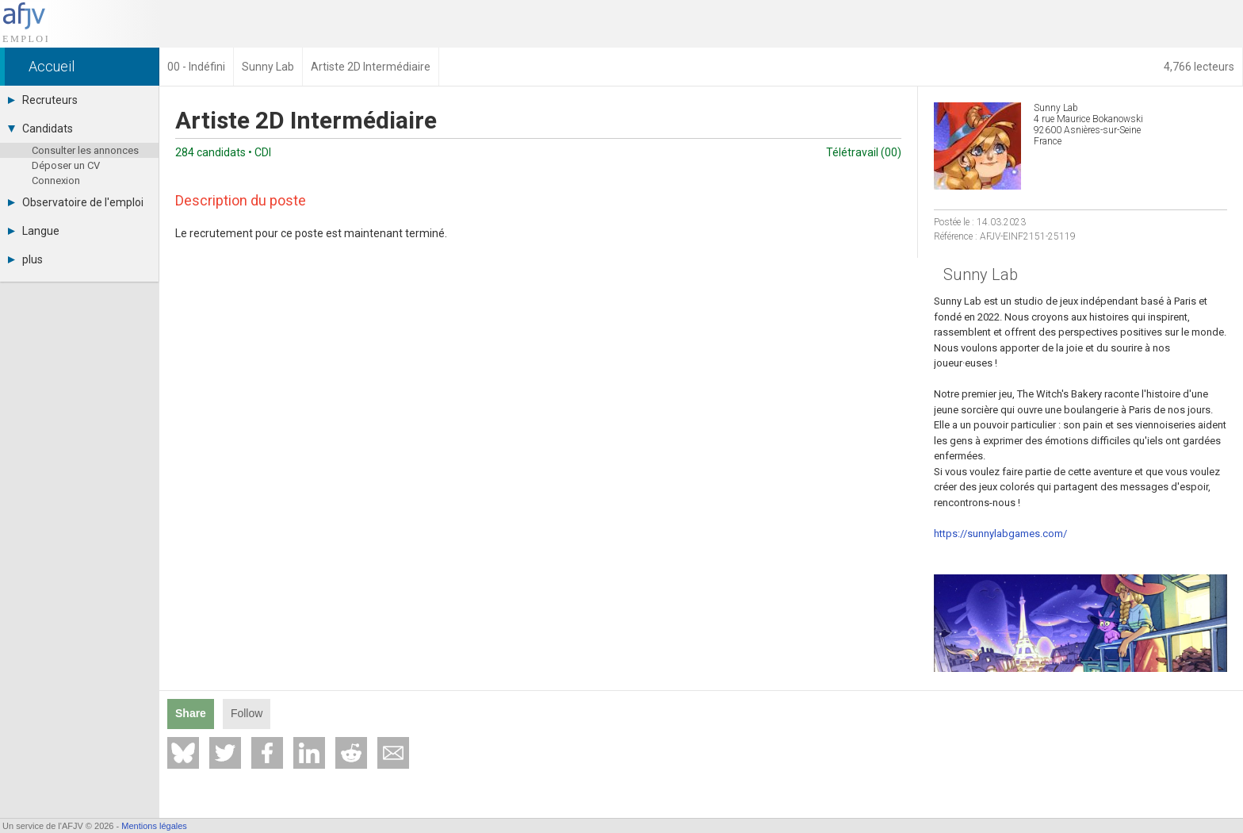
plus (25, 259)
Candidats (40, 128)
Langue (33, 231)
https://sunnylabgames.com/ (1000, 533)
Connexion (56, 180)
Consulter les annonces (85, 150)
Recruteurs (43, 100)
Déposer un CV (66, 165)
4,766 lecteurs (1199, 66)
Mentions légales (154, 826)
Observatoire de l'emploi (75, 202)
